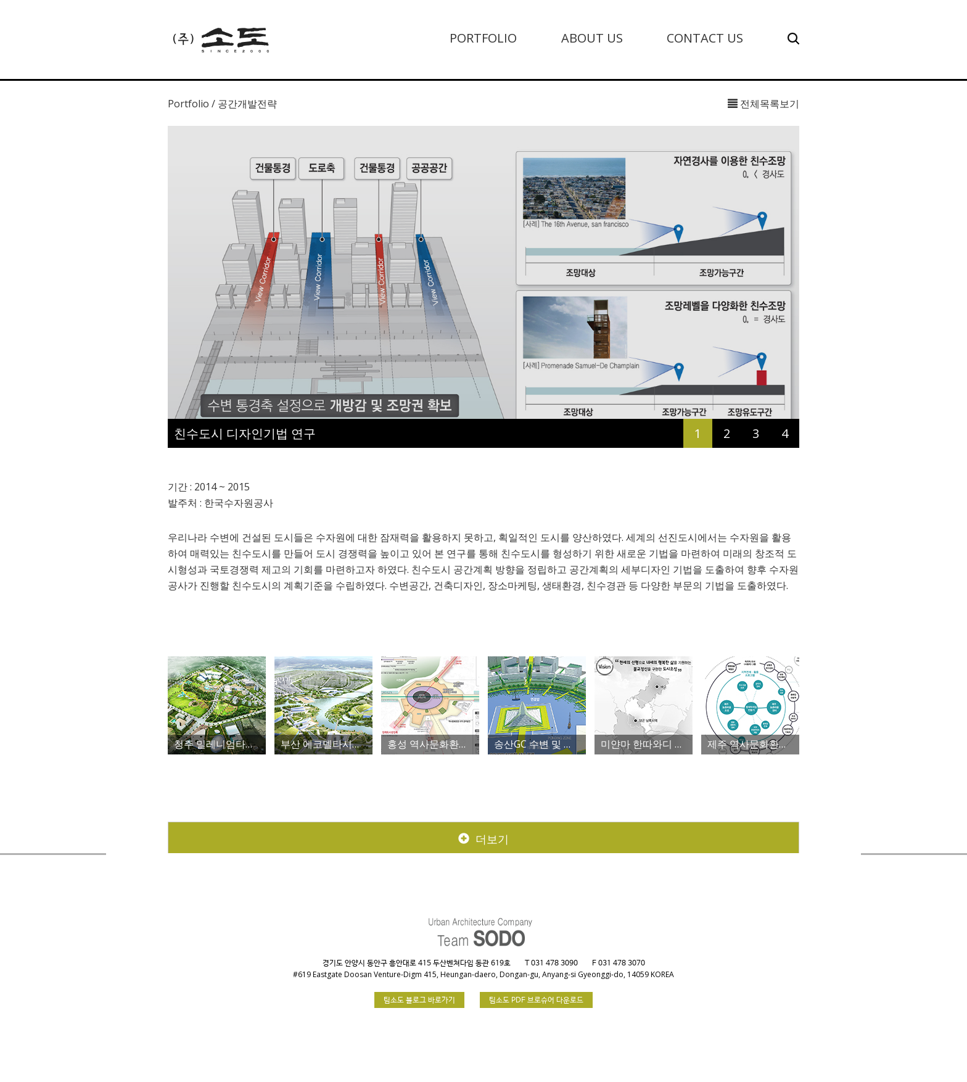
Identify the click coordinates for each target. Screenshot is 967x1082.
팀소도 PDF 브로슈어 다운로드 (536, 1000)
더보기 (483, 838)
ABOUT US (592, 38)
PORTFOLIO (483, 38)
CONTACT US (705, 38)
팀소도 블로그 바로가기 (419, 1000)
